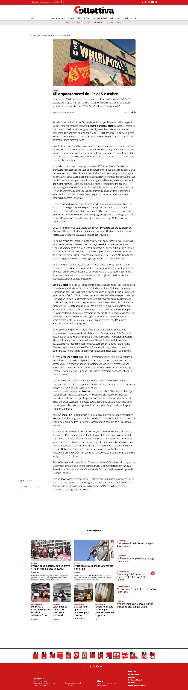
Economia (71, 18)
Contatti (35, 2)
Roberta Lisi (35, 572)
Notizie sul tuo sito (136, 680)
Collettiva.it (39, 679)
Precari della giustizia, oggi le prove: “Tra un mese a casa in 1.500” (50, 567)
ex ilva (37, 487)
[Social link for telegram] (156, 2)
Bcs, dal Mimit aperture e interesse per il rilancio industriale (82, 612)
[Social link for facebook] (145, 2)
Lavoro (54, 18)
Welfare (86, 18)
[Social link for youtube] (152, 2)
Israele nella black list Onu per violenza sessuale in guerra (104, 611)
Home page (35, 35)
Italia (93, 18)
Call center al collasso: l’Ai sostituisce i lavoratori (60, 611)
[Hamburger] (32, 17)
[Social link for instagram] (149, 2)
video (68, 23)
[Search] (64, 2)
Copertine (44, 35)
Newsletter (56, 2)
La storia (132, 683)
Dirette (120, 18)
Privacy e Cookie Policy (138, 685)
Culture (113, 18)
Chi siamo (132, 672)
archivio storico (114, 23)
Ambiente (62, 18)
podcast (76, 23)
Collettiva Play (130, 18)
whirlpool (28, 487)
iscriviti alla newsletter (93, 23)
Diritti (79, 18)
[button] (126, 112)
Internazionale (102, 18)
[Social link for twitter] (142, 2)
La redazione (45, 2)
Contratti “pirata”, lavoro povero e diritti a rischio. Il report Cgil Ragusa (134, 577)
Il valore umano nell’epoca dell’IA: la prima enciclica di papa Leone (135, 605)
